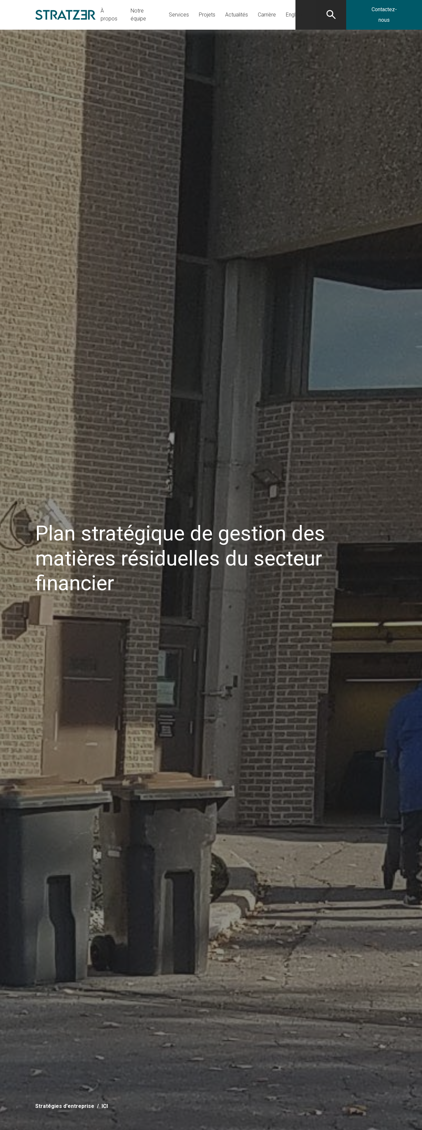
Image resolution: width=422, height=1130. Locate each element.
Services (179, 15)
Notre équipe (138, 15)
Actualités (236, 15)
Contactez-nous (384, 14)
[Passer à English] (294, 15)
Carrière (267, 15)
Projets (207, 15)
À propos (109, 15)
